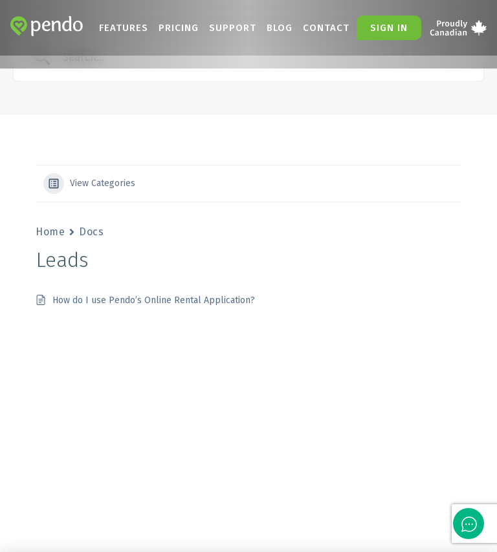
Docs (91, 232)
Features (123, 28)
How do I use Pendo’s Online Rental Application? (153, 300)
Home (50, 232)
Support (232, 28)
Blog (280, 28)
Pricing (179, 28)
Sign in (389, 28)
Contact (326, 28)
